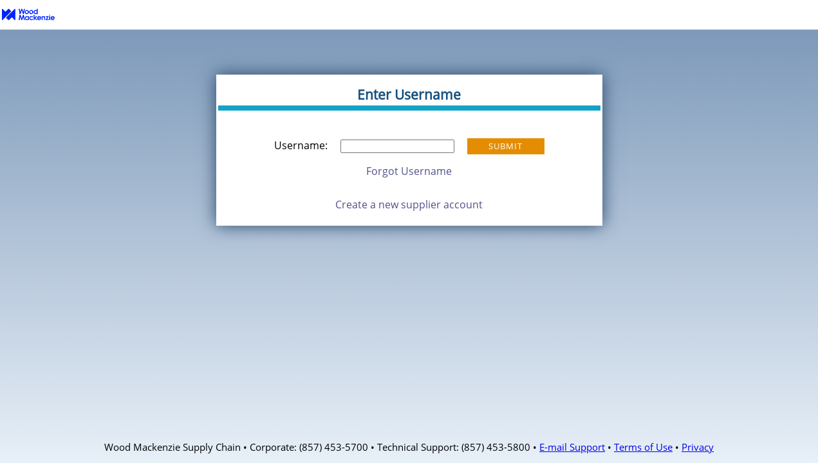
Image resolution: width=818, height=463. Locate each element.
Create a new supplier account (409, 204)
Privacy (698, 446)
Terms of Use (643, 446)
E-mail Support (572, 446)
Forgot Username (409, 171)
